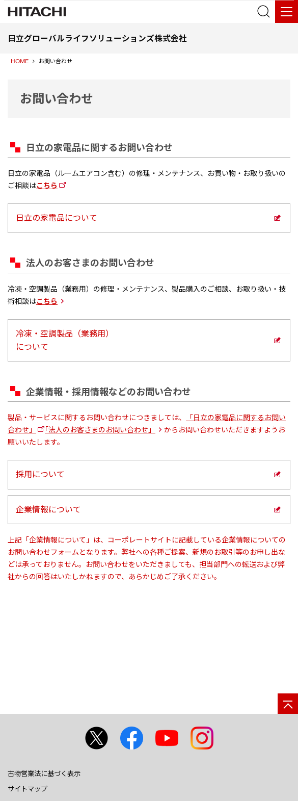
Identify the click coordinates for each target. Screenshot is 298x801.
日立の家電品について (56, 218)
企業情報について (48, 509)
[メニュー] (286, 11)
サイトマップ (27, 789)
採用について (40, 474)
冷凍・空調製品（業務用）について (65, 340)
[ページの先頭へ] (288, 703)
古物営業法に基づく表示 (44, 773)
